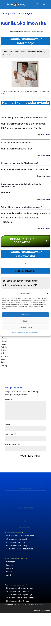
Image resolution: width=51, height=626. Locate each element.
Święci (4, 341)
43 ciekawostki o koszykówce (19, 549)
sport (8, 575)
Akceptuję (25, 315)
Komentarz (10, 399)
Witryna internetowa (12, 444)
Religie (3, 350)
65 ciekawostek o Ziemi (17, 542)
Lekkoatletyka (24, 13)
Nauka (3, 344)
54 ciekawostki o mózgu (17, 546)
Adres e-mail (10, 434)
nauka (9, 572)
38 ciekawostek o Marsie (17, 591)
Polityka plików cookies (18, 332)
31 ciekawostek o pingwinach (19, 588)
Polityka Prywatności (32, 332)
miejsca (9, 568)
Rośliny (3, 353)
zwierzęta (10, 562)
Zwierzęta (4, 365)
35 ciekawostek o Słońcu (17, 601)
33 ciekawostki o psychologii (19, 595)
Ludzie (4, 13)
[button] (47, 293)
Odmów (25, 321)
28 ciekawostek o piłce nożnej (20, 598)
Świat (3, 362)
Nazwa (8, 424)
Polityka (4, 347)
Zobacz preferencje (25, 327)
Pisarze (4, 338)
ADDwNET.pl (41, 604)
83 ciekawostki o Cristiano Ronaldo (21, 536)
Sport (12, 13)
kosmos (9, 565)
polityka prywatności (42, 611)
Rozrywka (4, 356)
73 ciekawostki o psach (17, 539)
